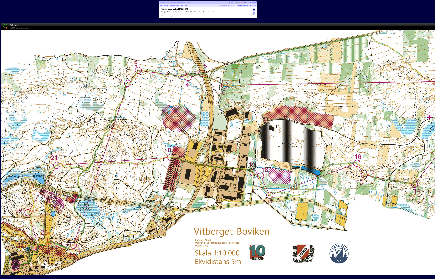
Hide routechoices (164, 5)
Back (186, 5)
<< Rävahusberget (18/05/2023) (227, 5)
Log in (188, 2)
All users (231, 2)
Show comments (166, 16)
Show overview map (174, 5)
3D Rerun (211, 12)
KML (182, 5)
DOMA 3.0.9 (253, 2)
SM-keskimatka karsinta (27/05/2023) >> (246, 5)
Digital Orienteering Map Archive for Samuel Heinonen (172, 2)
